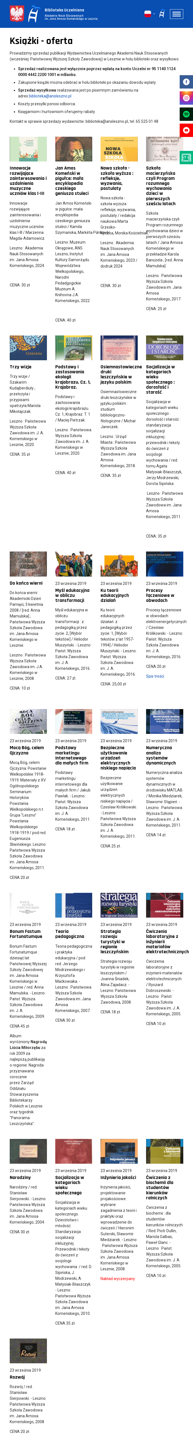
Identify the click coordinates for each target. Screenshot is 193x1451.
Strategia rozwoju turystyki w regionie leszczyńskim (115, 941)
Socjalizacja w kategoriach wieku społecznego (69, 1185)
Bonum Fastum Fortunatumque (26, 934)
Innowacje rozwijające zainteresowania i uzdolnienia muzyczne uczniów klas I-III (28, 181)
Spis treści (155, 676)
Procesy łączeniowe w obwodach (160, 595)
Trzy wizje (20, 367)
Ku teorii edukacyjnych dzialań (115, 595)
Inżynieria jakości (118, 1177)
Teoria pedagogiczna (69, 934)
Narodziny (20, 1177)
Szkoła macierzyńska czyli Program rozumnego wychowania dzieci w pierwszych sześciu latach (161, 186)
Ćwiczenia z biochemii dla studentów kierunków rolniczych (159, 1187)
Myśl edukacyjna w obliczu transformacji (72, 595)
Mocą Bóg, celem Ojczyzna (27, 750)
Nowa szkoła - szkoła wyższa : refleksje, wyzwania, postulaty (117, 178)
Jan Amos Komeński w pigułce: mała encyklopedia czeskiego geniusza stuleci (72, 181)
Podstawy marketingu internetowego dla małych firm (71, 755)
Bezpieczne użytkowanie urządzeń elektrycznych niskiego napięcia (118, 757)
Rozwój (17, 1377)
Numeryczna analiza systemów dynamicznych (161, 755)
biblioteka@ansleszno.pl (50, 96)
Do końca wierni (26, 583)
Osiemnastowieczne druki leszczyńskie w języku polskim (121, 374)
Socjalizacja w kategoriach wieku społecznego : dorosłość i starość (160, 379)
